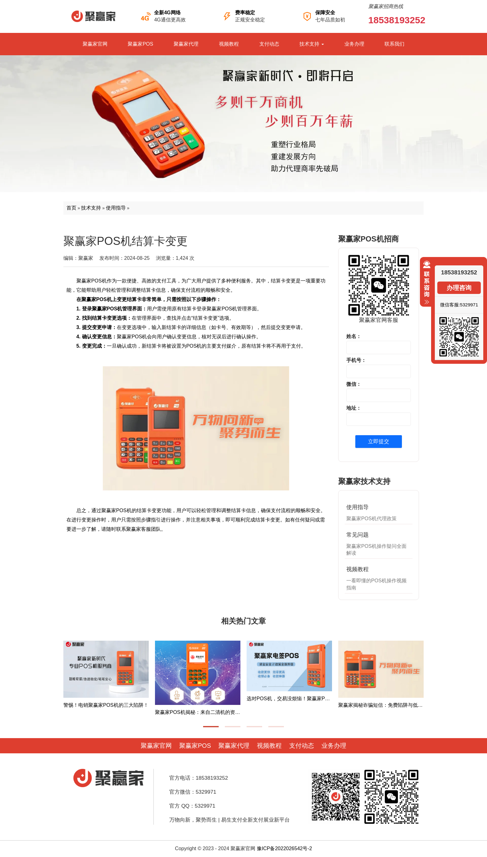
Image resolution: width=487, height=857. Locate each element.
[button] (211, 726)
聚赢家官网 (95, 44)
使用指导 (116, 207)
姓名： (353, 336)
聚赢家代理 (186, 44)
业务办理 (354, 44)
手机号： (356, 360)
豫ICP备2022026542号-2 (284, 848)
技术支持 (311, 44)
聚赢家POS (140, 44)
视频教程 (229, 44)
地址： (353, 408)
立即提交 (378, 441)
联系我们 (394, 44)
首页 (71, 207)
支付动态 (269, 44)
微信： (353, 384)
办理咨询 (459, 287)
